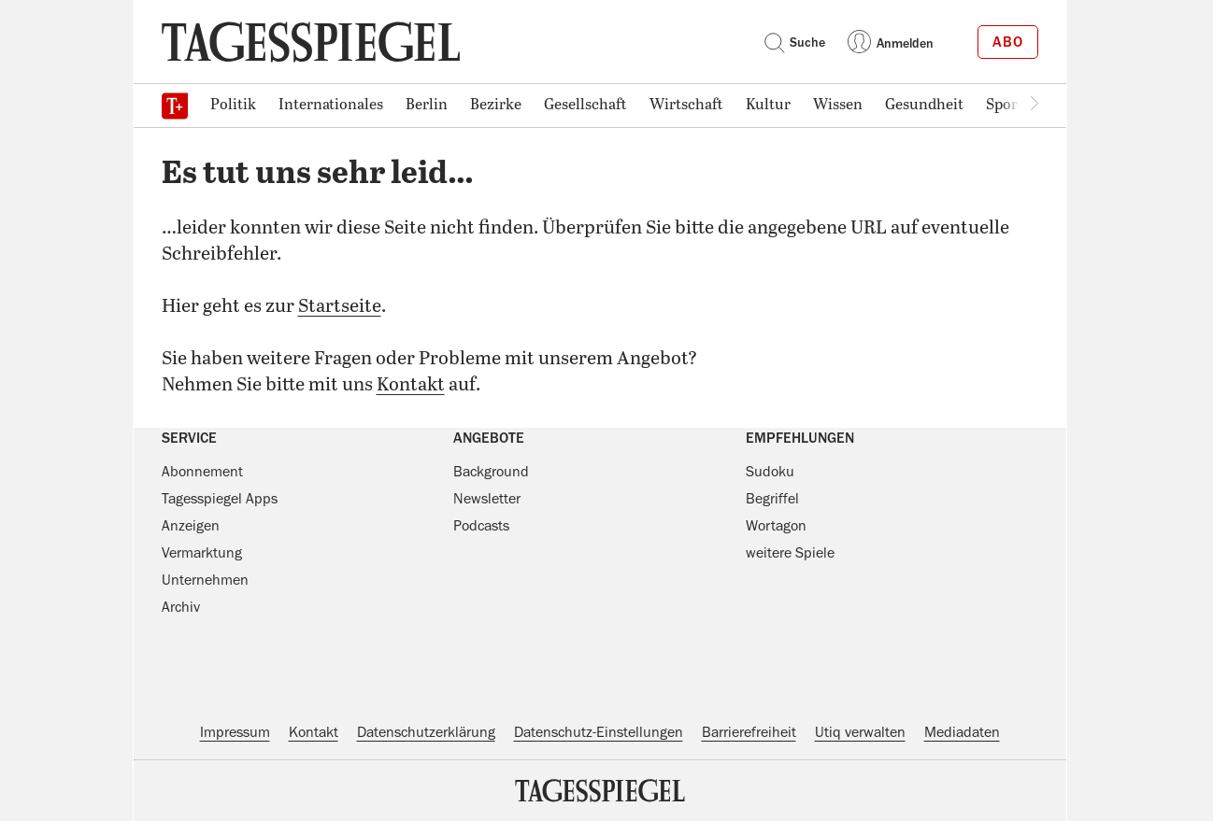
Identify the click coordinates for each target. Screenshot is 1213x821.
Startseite (339, 307)
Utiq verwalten (860, 732)
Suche (794, 42)
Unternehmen (205, 580)
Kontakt (411, 385)
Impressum (235, 732)
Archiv (181, 607)
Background (491, 471)
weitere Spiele (790, 552)
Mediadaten (962, 732)
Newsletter (487, 498)
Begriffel (772, 498)
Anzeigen (191, 525)
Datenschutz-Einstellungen (598, 732)
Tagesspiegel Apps (220, 498)
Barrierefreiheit (749, 732)
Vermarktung (202, 552)
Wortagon (776, 525)
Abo (1007, 42)
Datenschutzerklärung (426, 732)
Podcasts (481, 525)
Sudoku (770, 471)
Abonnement (202, 471)
